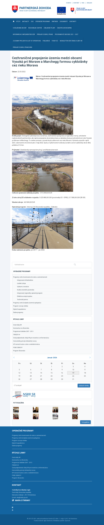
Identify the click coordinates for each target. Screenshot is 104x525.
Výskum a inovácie (23, 286)
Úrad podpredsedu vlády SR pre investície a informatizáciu (31, 338)
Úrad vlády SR (17, 325)
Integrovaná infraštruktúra (25, 280)
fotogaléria (85, 422)
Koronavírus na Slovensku (21, 328)
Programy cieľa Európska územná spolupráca (27, 303)
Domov (68, 3)
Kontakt (76, 3)
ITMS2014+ (16, 334)
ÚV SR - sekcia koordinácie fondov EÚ (43, 518)
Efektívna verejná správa (24, 296)
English (89, 3)
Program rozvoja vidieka (20, 306)
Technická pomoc (22, 299)
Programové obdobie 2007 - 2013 (23, 331)
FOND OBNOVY (17, 347)
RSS (83, 3)
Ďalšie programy (18, 312)
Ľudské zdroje (21, 283)
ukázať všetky (84, 385)
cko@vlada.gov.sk (22, 497)
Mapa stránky (21, 500)
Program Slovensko (19, 351)
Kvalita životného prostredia (25, 290)
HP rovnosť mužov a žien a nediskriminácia (26, 344)
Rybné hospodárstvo (19, 309)
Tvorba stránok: (38, 520)
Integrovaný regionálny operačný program (29, 293)
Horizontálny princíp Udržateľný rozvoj (24, 341)
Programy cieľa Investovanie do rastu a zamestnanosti (30, 277)
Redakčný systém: (59, 520)
